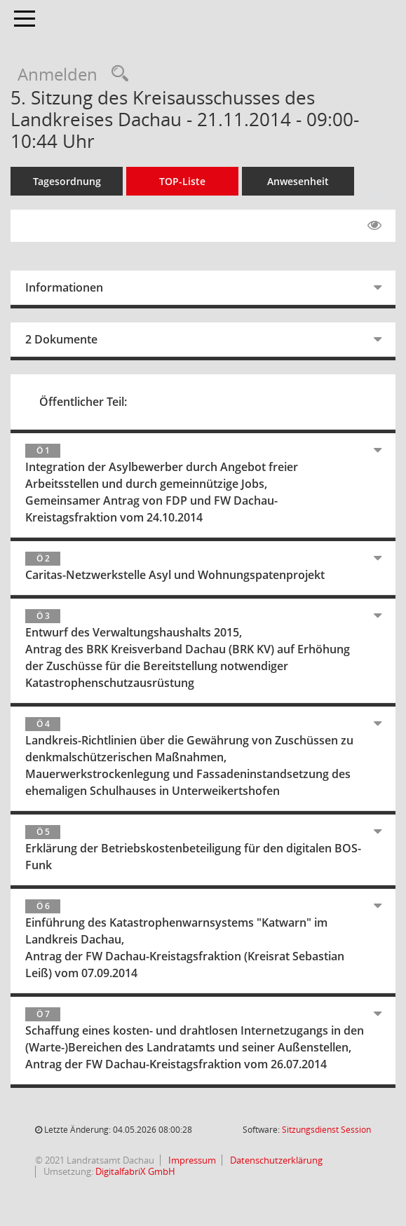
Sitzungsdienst (326, 1130)
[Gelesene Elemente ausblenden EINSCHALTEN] (374, 225)
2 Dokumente (61, 339)
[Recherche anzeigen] (116, 74)
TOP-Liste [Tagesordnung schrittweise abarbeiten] (182, 181)
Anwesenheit (298, 181)
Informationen (64, 287)
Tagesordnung (67, 181)
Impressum (191, 1160)
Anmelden (57, 74)
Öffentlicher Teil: (83, 401)
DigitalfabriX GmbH (135, 1171)
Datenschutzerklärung (275, 1160)
